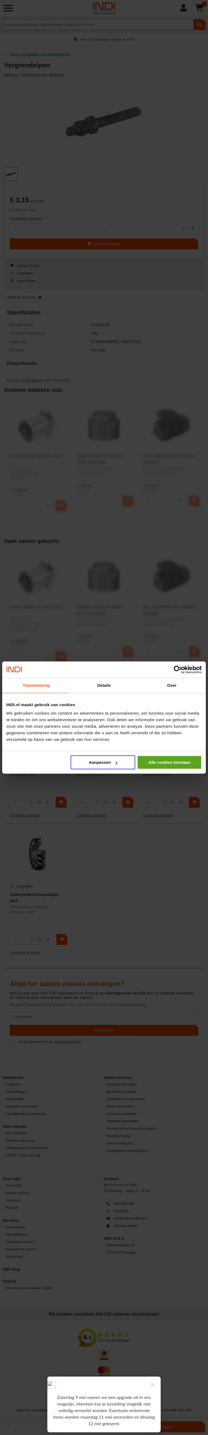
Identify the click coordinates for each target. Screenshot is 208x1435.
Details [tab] (104, 685)
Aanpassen (103, 762)
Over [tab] (172, 685)
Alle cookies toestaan (169, 762)
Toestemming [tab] (36, 685)
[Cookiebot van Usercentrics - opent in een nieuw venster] (178, 669)
